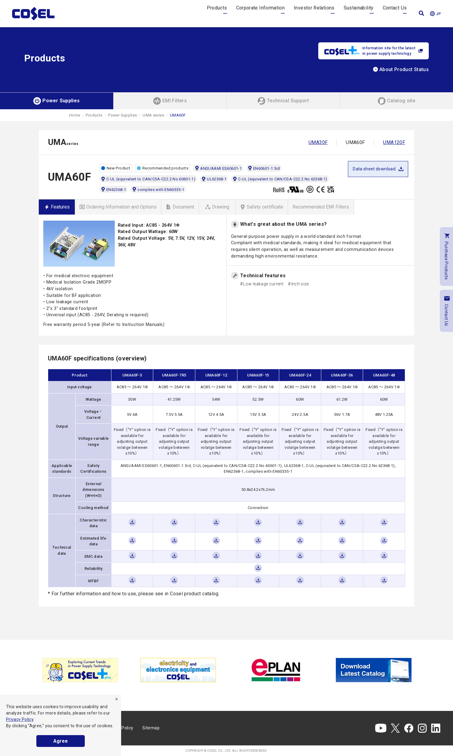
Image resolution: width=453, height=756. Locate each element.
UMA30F (318, 142)
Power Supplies (122, 115)
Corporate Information (260, 13)
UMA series (153, 115)
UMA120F (394, 142)
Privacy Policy (19, 719)
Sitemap (151, 727)
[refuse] (116, 699)
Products (217, 13)
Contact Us (395, 13)
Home (74, 115)
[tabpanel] (80, 670)
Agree (60, 741)
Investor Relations (314, 13)
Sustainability (359, 13)
